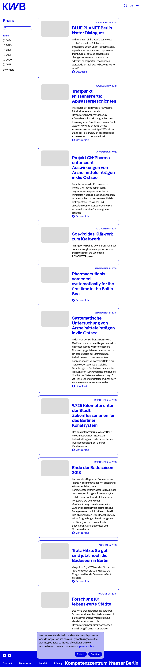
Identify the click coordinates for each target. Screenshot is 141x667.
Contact (7, 663)
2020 (9, 59)
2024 (9, 40)
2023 (8, 45)
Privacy (58, 663)
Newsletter (25, 663)
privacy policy (86, 646)
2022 (8, 50)
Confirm (95, 654)
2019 (8, 64)
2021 (8, 54)
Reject (80, 654)
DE (131, 5)
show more (8, 69)
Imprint (43, 663)
